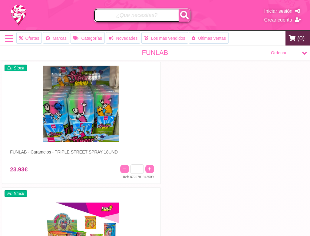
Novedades (123, 38)
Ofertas (29, 38)
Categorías (87, 38)
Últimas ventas (209, 38)
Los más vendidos (164, 38)
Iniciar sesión (282, 11)
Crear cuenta (282, 19)
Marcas (56, 38)
